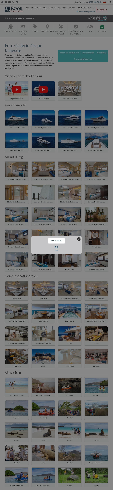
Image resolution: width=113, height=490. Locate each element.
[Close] (79, 239)
